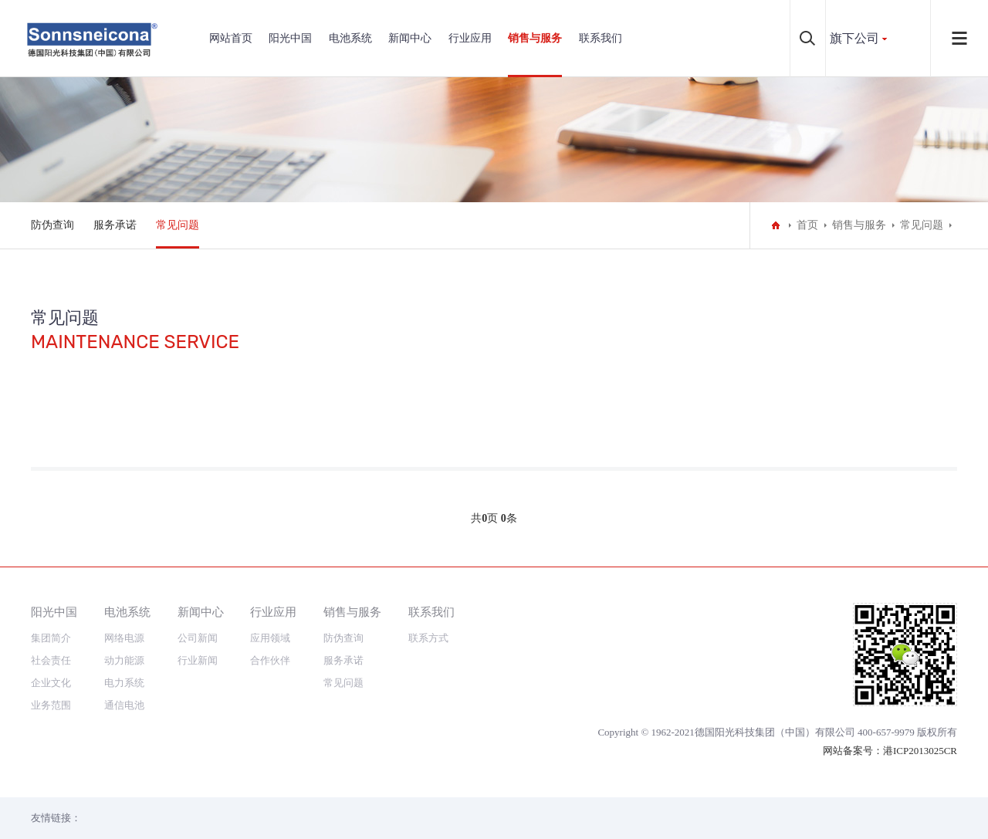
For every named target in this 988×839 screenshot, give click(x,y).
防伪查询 (52, 225)
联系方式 (428, 638)
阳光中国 (290, 38)
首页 (807, 225)
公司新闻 (198, 638)
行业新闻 (198, 660)
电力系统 (124, 682)
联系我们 (600, 38)
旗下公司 (854, 38)
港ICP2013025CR (920, 750)
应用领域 (270, 638)
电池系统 (350, 38)
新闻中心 (409, 38)
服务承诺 (115, 225)
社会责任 (51, 660)
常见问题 (177, 225)
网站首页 (230, 38)
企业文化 (51, 682)
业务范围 (51, 705)
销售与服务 (535, 38)
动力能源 (124, 660)
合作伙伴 (270, 660)
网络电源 (124, 638)
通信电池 (124, 705)
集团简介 (51, 638)
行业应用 (470, 38)
